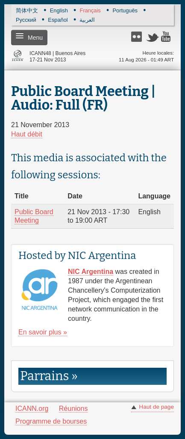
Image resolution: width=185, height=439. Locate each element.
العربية (87, 20)
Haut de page (156, 407)
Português (125, 11)
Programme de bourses (51, 421)
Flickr (137, 36)
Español (58, 20)
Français (90, 11)
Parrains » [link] (48, 376)
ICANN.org (31, 408)
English (59, 11)
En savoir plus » (42, 332)
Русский (26, 20)
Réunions (73, 408)
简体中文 (27, 11)
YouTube (167, 36)
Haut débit (26, 134)
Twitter (152, 36)
